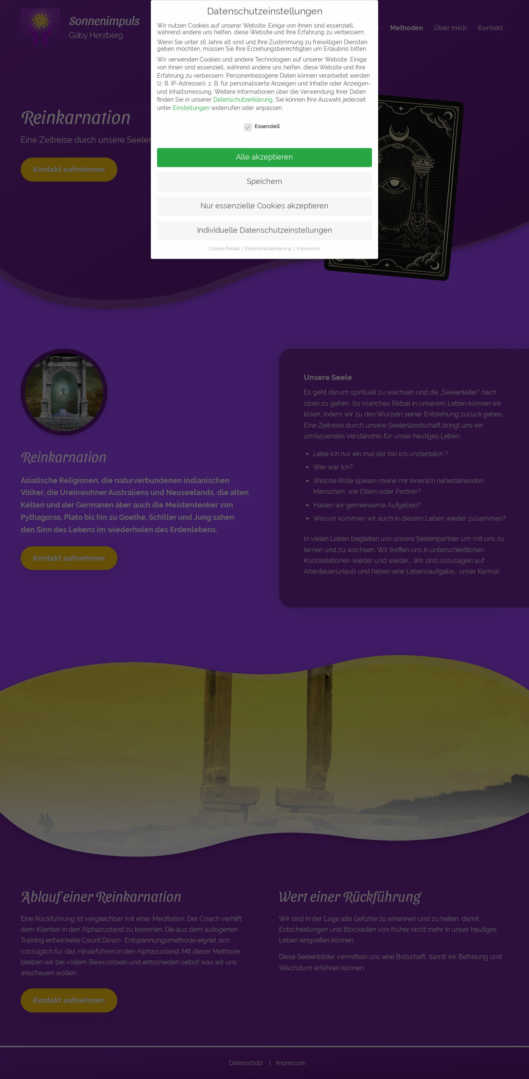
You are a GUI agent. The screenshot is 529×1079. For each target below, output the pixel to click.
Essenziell (262, 118)
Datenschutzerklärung (243, 91)
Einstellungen (191, 99)
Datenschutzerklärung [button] (269, 239)
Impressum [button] (308, 239)
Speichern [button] (264, 173)
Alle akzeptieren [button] (264, 148)
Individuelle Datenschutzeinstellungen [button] (264, 222)
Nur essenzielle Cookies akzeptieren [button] (264, 197)
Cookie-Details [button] (225, 239)
